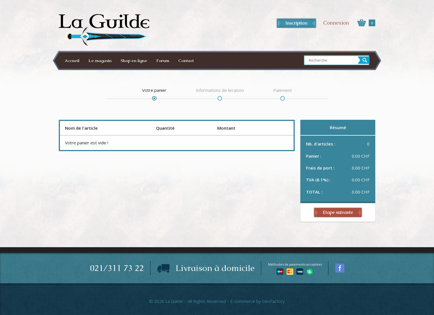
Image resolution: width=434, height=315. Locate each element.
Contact (186, 60)
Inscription (296, 23)
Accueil (72, 60)
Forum (162, 60)
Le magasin (100, 60)
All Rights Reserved (207, 301)
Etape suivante (338, 212)
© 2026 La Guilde (166, 301)
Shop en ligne (134, 60)
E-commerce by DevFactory (257, 301)
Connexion (336, 22)
